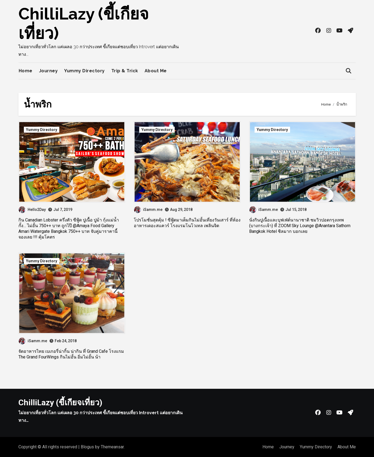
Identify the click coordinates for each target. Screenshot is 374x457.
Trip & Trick (124, 70)
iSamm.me (148, 209)
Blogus (87, 446)
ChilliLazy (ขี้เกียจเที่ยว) (60, 402)
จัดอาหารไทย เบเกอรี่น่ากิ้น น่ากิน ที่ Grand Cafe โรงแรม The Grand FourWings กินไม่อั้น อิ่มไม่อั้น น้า (71, 354)
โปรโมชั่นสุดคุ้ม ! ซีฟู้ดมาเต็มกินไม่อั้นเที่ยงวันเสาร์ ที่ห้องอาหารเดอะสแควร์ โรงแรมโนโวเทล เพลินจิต (187, 222)
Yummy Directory (84, 70)
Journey (48, 70)
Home (25, 70)
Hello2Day (32, 209)
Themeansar (112, 446)
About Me (156, 70)
